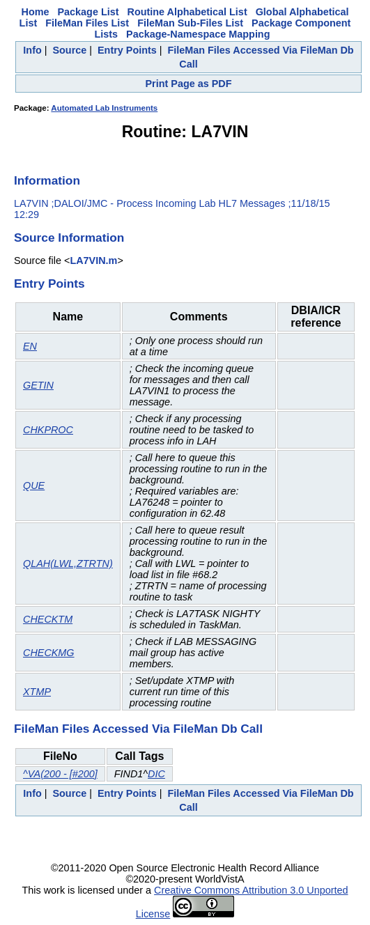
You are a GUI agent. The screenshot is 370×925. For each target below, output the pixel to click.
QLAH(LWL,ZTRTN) (68, 563)
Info (32, 50)
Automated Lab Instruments (104, 108)
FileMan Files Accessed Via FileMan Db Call (138, 729)
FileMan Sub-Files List (190, 23)
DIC (156, 773)
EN (30, 346)
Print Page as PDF (189, 83)
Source (69, 50)
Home (35, 11)
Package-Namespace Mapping (198, 34)
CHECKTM (47, 619)
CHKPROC (48, 429)
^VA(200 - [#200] (60, 773)
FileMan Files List (87, 23)
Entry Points (127, 50)
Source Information (69, 237)
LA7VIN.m (93, 260)
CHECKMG (49, 652)
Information (47, 180)
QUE (34, 485)
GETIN (38, 385)
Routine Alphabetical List (187, 11)
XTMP (37, 691)
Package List (88, 11)
